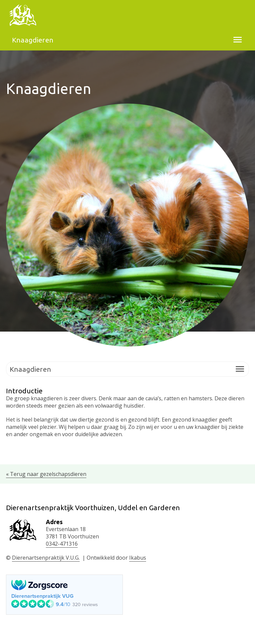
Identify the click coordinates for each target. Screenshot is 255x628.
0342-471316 (62, 543)
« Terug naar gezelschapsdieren (46, 474)
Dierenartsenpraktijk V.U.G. (46, 557)
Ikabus (137, 557)
